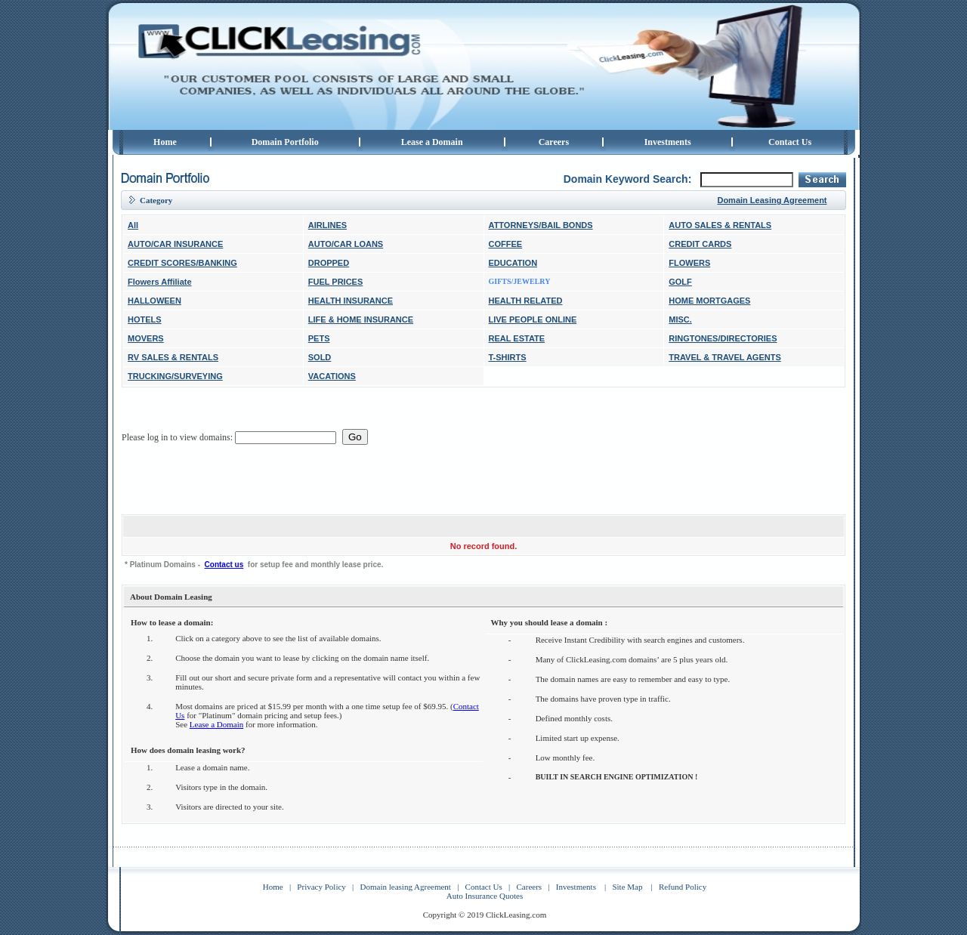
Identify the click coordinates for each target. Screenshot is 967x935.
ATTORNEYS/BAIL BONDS (541, 225)
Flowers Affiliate (160, 281)
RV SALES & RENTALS (173, 357)
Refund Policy (682, 886)
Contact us (224, 564)
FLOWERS (689, 262)
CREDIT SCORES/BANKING (182, 262)
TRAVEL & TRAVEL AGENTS (725, 357)
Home (165, 142)
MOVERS (146, 338)
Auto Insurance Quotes (484, 895)
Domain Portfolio (285, 142)
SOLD (320, 357)
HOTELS (145, 319)
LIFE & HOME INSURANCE (360, 319)
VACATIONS (332, 376)
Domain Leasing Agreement (771, 200)
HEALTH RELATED (526, 300)
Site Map (627, 886)
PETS (319, 338)
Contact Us (789, 142)
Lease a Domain (432, 142)
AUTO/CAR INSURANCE (175, 243)
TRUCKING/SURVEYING (175, 376)
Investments (667, 142)
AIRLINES (327, 225)
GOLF (680, 281)
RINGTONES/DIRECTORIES (723, 338)
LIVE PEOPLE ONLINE (533, 319)
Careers (554, 142)
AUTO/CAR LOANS (345, 243)
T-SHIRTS (508, 357)
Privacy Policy (321, 886)
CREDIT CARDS (700, 243)
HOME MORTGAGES (709, 300)
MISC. (680, 319)
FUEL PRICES (335, 281)
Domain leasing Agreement (405, 886)
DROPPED (328, 262)
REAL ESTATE (517, 338)
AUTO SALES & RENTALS (720, 225)
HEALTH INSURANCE (350, 300)
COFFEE (506, 243)
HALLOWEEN (154, 300)
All (133, 225)
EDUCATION (513, 262)
